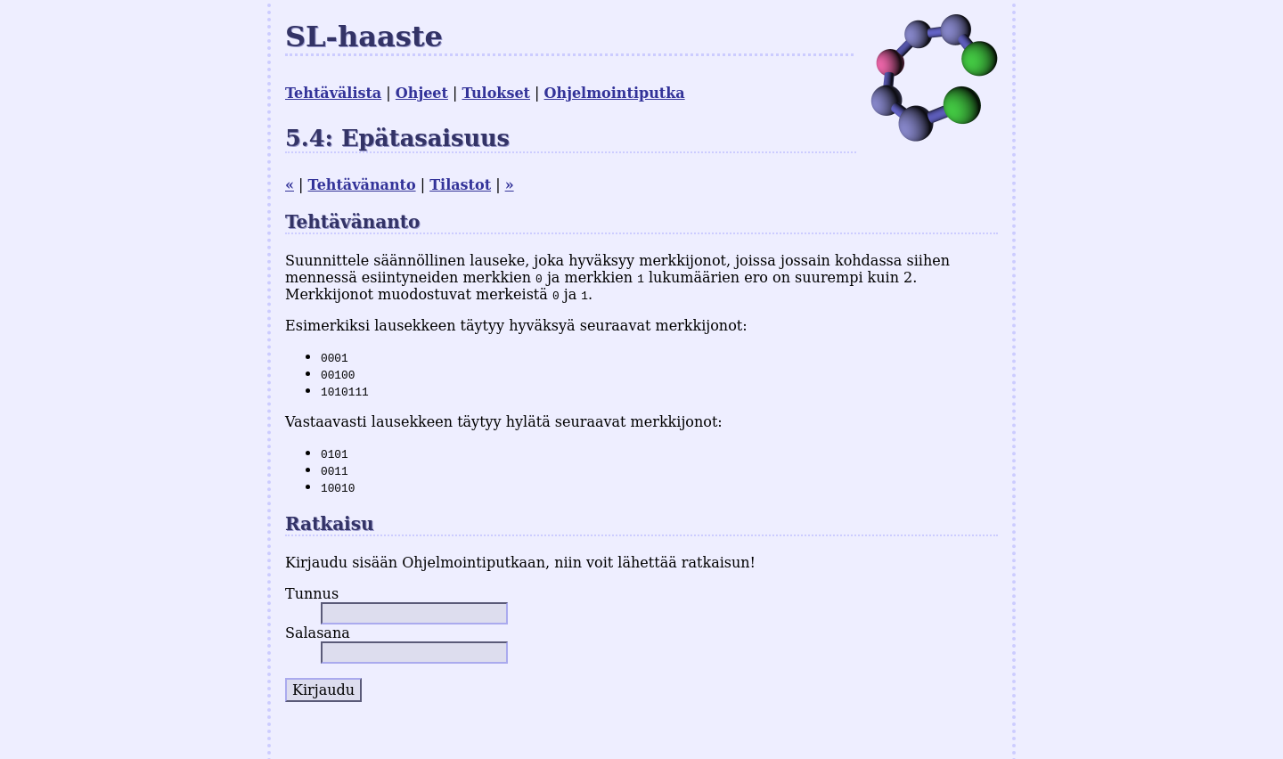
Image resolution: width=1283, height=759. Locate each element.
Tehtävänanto (362, 184)
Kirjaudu (323, 689)
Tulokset (496, 93)
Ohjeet (422, 93)
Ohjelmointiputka (614, 93)
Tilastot (460, 184)
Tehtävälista (333, 93)
